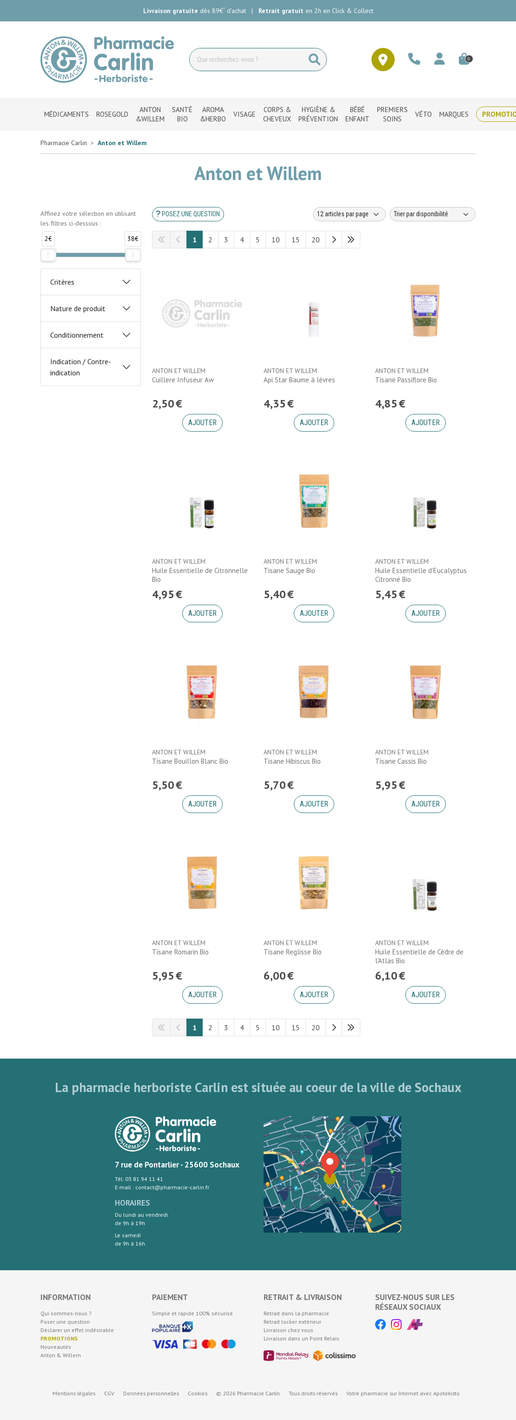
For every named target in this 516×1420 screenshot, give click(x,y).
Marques (454, 114)
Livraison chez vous (288, 1330)
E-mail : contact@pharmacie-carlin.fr (162, 1187)
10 (275, 239)
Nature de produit (78, 308)
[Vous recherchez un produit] (246, 59)
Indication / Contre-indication (80, 367)
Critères (62, 282)
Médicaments (66, 114)
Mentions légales (74, 1393)
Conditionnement (77, 335)
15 (295, 239)
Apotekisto (403, 1393)
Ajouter (202, 422)
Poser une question (65, 1321)
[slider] (48, 254)
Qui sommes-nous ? (66, 1313)
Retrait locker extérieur (292, 1321)
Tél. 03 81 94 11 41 (139, 1178)
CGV (109, 1393)
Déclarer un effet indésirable (77, 1330)
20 (315, 239)
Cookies (197, 1393)
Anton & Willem (60, 1355)
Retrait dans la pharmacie (296, 1313)
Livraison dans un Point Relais (301, 1338)
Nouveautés (55, 1346)
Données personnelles (151, 1393)
